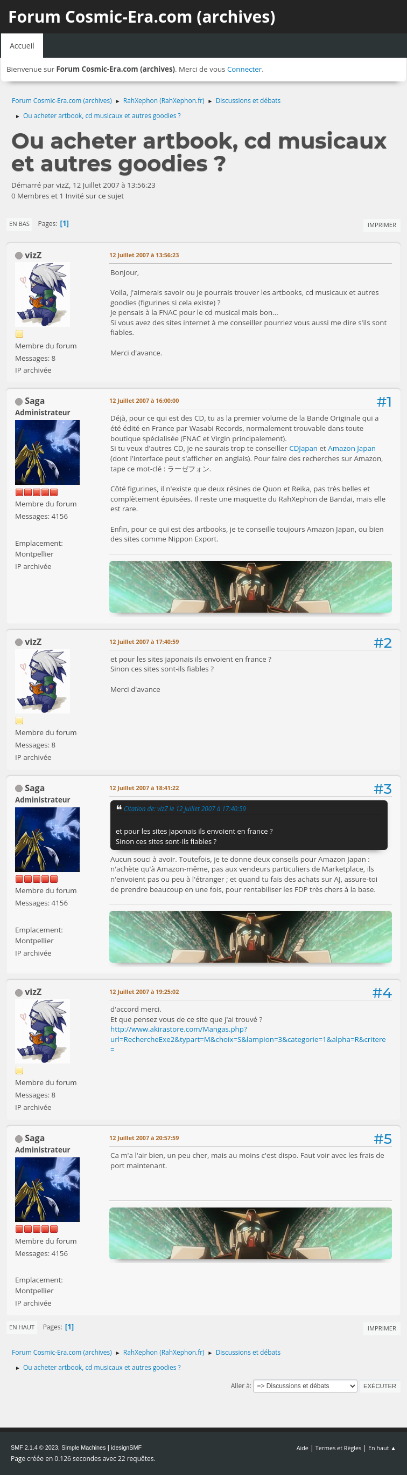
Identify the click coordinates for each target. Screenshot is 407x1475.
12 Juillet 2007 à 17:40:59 (144, 641)
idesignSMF (126, 1447)
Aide (302, 1448)
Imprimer (382, 225)
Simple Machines (83, 1447)
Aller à (240, 1385)
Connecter (244, 69)
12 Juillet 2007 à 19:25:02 (144, 991)
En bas (19, 223)
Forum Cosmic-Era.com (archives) (141, 16)
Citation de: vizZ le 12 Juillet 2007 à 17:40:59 (185, 808)
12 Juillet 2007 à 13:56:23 (144, 255)
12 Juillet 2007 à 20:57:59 (144, 1138)
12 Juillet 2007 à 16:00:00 (144, 400)
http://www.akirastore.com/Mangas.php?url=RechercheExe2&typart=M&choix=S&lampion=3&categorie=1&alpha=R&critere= (248, 1039)
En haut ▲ (382, 1448)
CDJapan (303, 448)
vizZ (33, 255)
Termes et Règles (338, 1448)
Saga (35, 401)
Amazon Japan (352, 448)
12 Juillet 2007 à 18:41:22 (144, 788)
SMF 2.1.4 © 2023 (34, 1447)
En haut (21, 1327)
